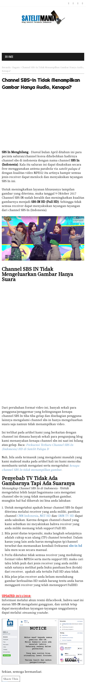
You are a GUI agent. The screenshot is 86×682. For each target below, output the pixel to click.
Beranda (6, 67)
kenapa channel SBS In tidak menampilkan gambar (40, 467)
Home (9, 56)
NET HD (45, 516)
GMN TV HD (66, 516)
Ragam (16, 67)
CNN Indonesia (27, 516)
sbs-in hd (75, 546)
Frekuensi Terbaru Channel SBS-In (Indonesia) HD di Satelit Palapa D (37, 447)
